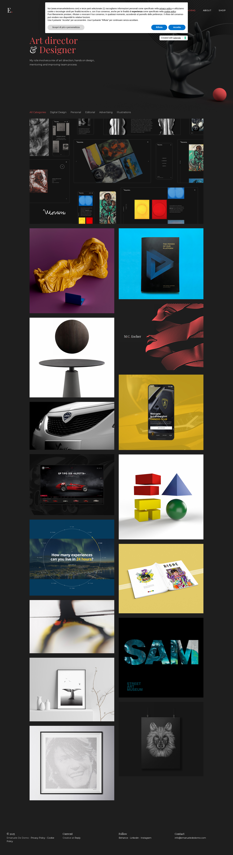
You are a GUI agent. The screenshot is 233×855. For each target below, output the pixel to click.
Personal (76, 112)
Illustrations (124, 112)
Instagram (146, 838)
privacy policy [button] (165, 8)
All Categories (38, 112)
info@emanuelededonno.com (190, 838)
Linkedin (134, 838)
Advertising (106, 112)
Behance (123, 838)
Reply (78, 838)
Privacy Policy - (39, 838)
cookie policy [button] (170, 11)
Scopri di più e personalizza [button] (66, 27)
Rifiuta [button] (159, 27)
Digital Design (58, 112)
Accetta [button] (177, 27)
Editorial (90, 112)
